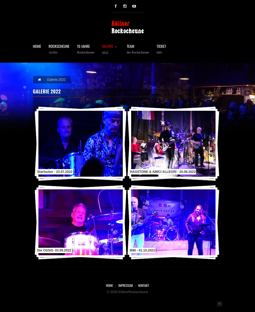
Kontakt (143, 285)
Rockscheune (59, 49)
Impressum (125, 285)
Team (138, 49)
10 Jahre (85, 49)
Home (37, 46)
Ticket (161, 49)
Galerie (110, 49)
